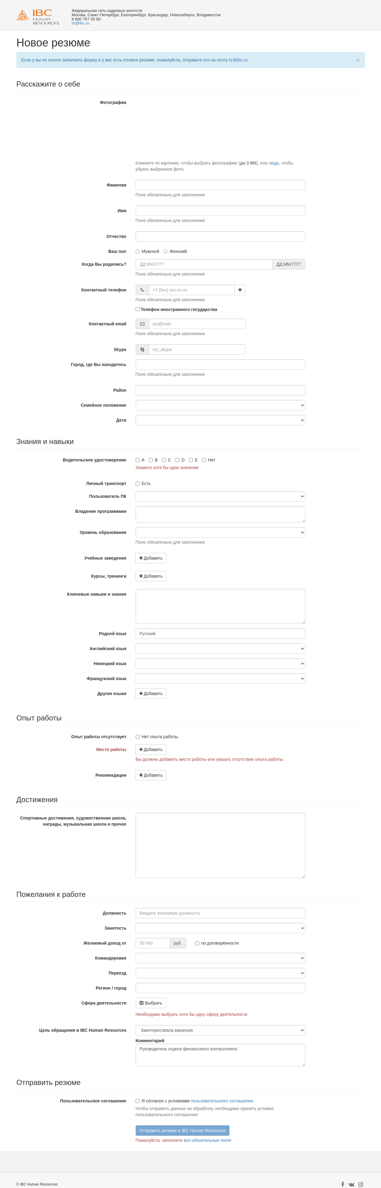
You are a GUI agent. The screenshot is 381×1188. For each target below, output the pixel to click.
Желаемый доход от (104, 943)
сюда (274, 163)
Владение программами (100, 511)
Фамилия (116, 185)
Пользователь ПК (107, 496)
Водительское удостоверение (94, 459)
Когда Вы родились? (104, 264)
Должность (114, 913)
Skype (120, 349)
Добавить (151, 558)
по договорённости (217, 943)
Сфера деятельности (103, 1003)
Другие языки (111, 693)
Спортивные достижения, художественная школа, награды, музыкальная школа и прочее (73, 821)
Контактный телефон (103, 289)
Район (119, 390)
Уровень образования (103, 532)
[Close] (358, 60)
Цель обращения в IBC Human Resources (82, 1030)
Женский (175, 251)
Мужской (147, 251)
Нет (208, 459)
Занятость (115, 928)
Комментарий (150, 1040)
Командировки (110, 958)
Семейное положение (103, 405)
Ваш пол (117, 251)
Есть (143, 483)
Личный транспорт (106, 483)
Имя (122, 210)
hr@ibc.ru (80, 23)
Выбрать (151, 1003)
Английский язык (108, 648)
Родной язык (112, 633)
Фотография (113, 102)
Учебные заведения (105, 558)
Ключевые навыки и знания (96, 594)
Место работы (111, 749)
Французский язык (106, 678)
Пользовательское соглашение (93, 1100)
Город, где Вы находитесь (98, 364)
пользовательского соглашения (222, 1100)
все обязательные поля (207, 1140)
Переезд (117, 973)
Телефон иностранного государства (176, 309)
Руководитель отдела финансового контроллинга (220, 1055)
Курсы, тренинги (108, 576)
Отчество (116, 236)
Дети (121, 420)
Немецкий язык (110, 663)
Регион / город (111, 988)
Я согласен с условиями (163, 1100)
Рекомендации (110, 775)
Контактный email (107, 323)
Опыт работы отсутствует (98, 736)
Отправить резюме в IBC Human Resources (182, 1130)
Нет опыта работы (157, 736)
